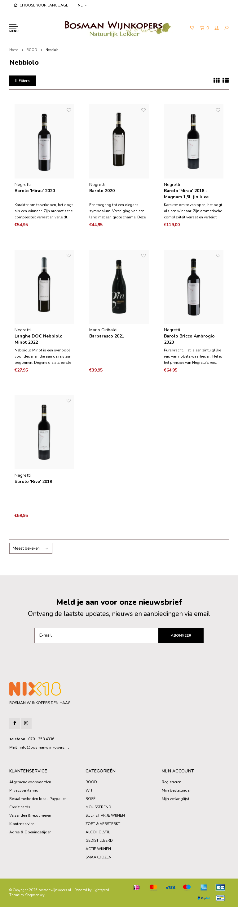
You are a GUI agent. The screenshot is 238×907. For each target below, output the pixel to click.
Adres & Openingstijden (30, 832)
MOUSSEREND (98, 807)
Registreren (171, 782)
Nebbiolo (52, 50)
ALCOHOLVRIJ (98, 832)
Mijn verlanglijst (175, 798)
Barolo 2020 (102, 191)
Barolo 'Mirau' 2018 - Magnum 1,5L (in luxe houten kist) (186, 194)
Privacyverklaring (23, 790)
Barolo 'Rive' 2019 (33, 481)
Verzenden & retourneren (30, 815)
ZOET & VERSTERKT (103, 823)
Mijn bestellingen (177, 790)
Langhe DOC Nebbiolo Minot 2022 (39, 339)
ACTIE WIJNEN (98, 848)
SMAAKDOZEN (99, 857)
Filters (22, 80)
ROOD (31, 50)
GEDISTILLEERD (99, 840)
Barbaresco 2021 (106, 336)
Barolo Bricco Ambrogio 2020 (189, 339)
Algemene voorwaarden (30, 782)
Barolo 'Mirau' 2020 (35, 191)
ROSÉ (90, 798)
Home (13, 50)
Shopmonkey (35, 895)
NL (82, 5)
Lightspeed (101, 890)
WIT (89, 790)
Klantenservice (21, 823)
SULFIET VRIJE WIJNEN (105, 815)
